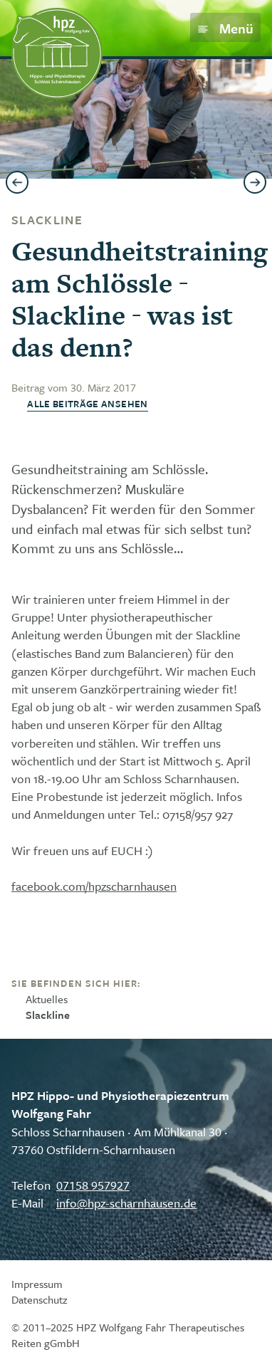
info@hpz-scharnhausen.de (126, 1203)
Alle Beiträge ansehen (87, 404)
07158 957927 (93, 1185)
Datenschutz (39, 1299)
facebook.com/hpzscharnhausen (94, 886)
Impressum (37, 1284)
